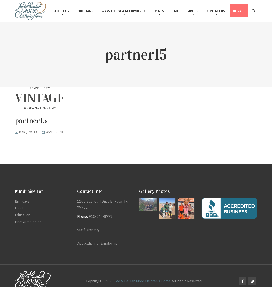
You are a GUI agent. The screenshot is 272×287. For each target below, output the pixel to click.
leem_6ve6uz (28, 132)
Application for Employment (99, 243)
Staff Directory (88, 230)
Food (19, 208)
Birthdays (22, 201)
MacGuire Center (28, 222)
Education (22, 215)
